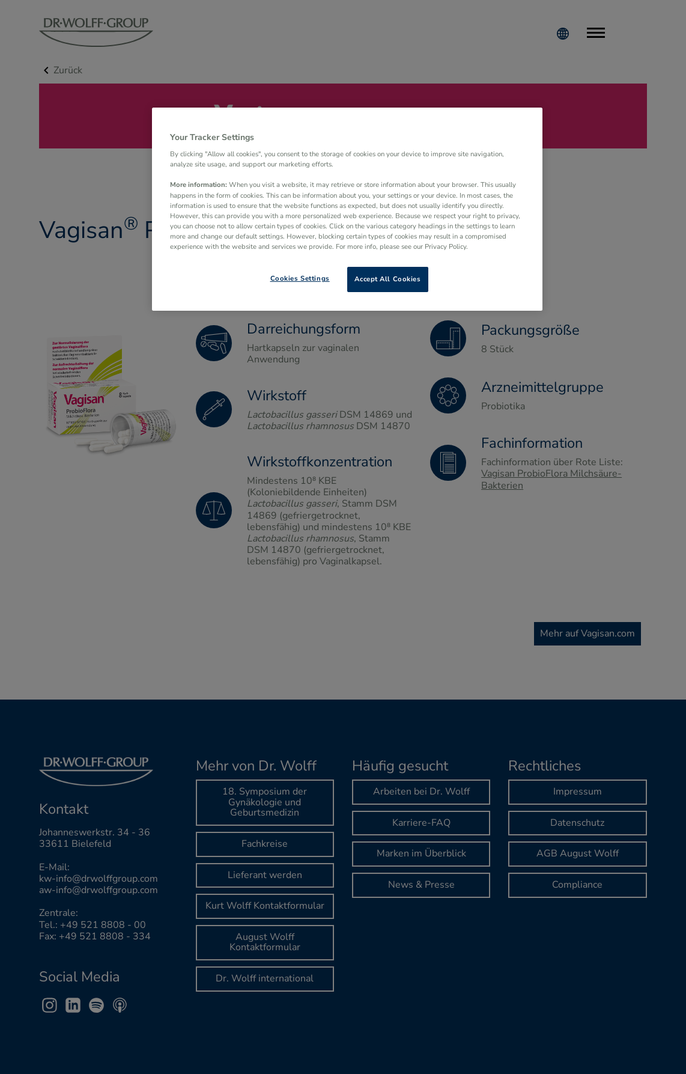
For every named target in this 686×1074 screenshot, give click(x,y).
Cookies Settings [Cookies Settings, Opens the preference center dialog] (300, 278)
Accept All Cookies (387, 279)
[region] (347, 209)
